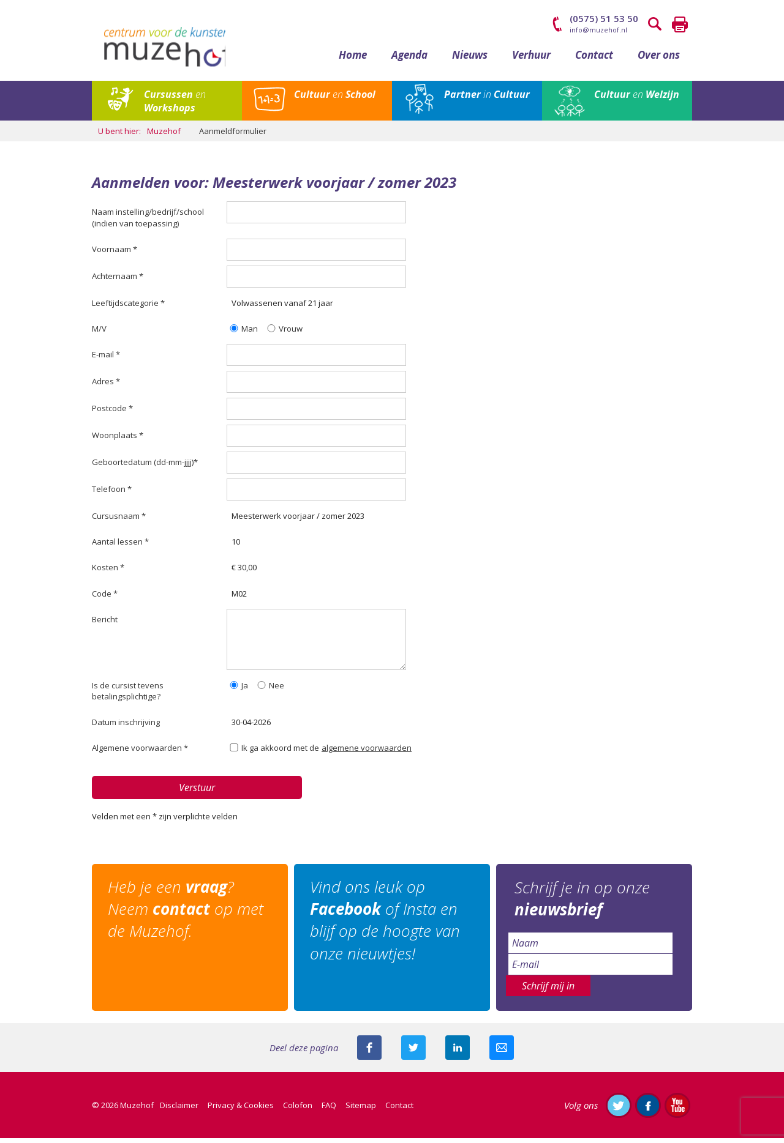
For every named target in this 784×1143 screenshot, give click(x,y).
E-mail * (106, 359)
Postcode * (112, 413)
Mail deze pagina (501, 1052)
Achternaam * (117, 280)
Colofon (297, 1109)
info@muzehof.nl (598, 29)
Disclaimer (179, 1109)
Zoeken (655, 24)
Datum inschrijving (126, 727)
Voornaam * (114, 253)
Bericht (105, 624)
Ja (238, 690)
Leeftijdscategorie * (128, 307)
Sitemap (360, 1109)
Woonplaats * (117, 440)
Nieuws (470, 60)
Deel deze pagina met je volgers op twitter (413, 1052)
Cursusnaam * (119, 521)
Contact (594, 60)
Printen (680, 24)
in (487, 99)
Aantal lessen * (120, 547)
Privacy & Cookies (241, 1109)
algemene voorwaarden (367, 753)
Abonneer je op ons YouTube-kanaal (677, 1110)
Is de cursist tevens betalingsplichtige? (128, 696)
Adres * (106, 386)
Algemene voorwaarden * (140, 753)
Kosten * (108, 572)
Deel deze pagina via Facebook (369, 1052)
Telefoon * (112, 494)
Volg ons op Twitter (618, 1110)
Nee (269, 690)
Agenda (409, 60)
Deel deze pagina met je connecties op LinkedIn (457, 1052)
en (175, 105)
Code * (105, 598)
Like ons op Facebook (648, 1110)
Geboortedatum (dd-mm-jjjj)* (145, 467)
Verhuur (531, 60)
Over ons (659, 60)
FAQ (329, 1109)
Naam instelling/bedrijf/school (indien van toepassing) (148, 223)
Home (353, 60)
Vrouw (284, 333)
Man (243, 333)
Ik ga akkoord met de (273, 753)
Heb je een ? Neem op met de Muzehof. (188, 914)
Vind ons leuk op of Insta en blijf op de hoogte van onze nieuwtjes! (387, 925)
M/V (99, 333)
